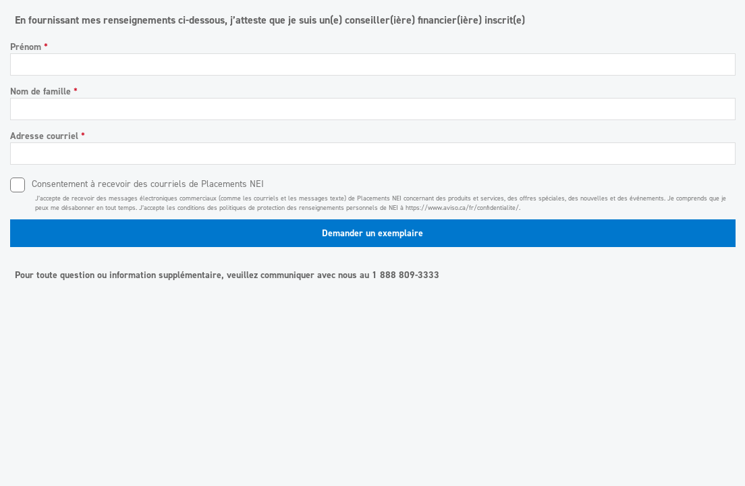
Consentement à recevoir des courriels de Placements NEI (148, 184)
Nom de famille (44, 91)
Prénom (29, 46)
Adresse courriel (47, 136)
